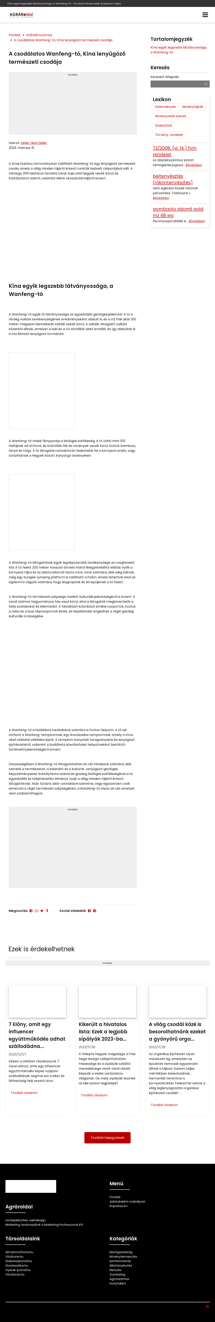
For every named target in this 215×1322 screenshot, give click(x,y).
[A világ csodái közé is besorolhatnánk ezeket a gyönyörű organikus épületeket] (178, 1049)
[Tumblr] (47, 910)
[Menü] (205, 15)
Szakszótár (163, 125)
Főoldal (14, 35)
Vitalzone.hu (14, 1257)
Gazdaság (117, 1274)
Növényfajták (192, 106)
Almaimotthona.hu (19, 1252)
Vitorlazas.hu (14, 1274)
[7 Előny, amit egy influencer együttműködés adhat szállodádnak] (37, 1049)
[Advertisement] (73, 105)
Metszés (115, 1270)
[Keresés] (206, 84)
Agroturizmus (119, 1279)
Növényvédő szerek (170, 116)
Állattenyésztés (121, 1265)
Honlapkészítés (16, 1220)
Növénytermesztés (123, 1257)
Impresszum (119, 1206)
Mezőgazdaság (121, 1252)
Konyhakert (118, 1283)
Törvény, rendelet (169, 134)
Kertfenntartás (120, 1261)
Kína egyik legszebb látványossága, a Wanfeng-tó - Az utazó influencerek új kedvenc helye (64, 3)
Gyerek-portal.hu (17, 1270)
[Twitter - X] (42, 910)
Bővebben (194, 165)
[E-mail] (36, 910)
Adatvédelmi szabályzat (127, 1202)
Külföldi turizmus (39, 35)
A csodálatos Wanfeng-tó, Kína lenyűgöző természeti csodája (63, 40)
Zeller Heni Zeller (34, 143)
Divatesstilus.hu (16, 1265)
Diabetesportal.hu (18, 1261)
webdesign (37, 1220)
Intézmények (165, 106)
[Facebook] (31, 910)
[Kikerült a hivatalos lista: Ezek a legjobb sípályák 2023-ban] (107, 1049)
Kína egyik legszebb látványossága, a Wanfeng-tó (178, 50)
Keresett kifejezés (164, 77)
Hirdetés (73, 74)
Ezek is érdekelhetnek (42, 949)
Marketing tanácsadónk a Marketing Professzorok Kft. (44, 1225)
